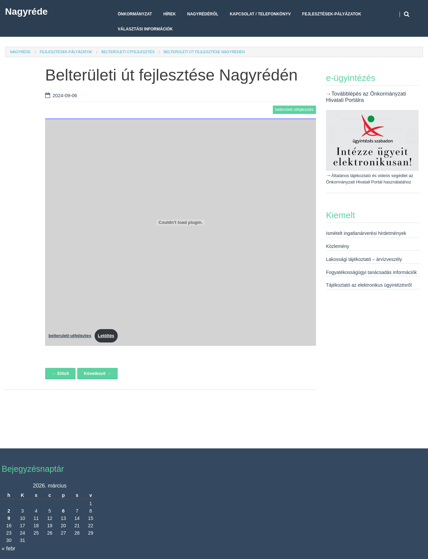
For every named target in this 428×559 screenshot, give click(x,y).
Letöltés (106, 335)
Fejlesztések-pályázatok (331, 14)
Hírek (169, 14)
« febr (8, 548)
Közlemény (337, 246)
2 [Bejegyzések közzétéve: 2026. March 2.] (8, 511)
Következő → (97, 373)
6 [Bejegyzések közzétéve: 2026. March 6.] (63, 511)
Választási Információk (145, 29)
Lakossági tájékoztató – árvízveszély (364, 259)
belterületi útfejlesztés (127, 52)
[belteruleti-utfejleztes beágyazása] (180, 222)
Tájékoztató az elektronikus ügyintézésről (369, 285)
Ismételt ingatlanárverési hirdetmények (366, 233)
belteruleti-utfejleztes (69, 335)
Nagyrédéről (202, 14)
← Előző (60, 373)
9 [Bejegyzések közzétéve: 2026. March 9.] (8, 518)
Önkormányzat (135, 14)
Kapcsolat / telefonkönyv (260, 14)
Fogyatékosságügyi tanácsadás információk (371, 272)
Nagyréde (26, 11)
